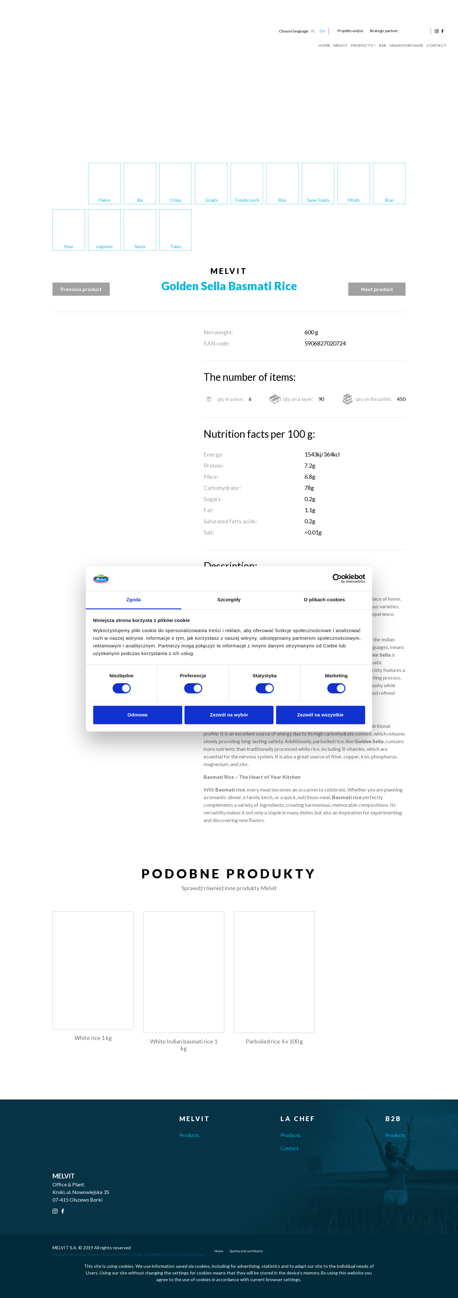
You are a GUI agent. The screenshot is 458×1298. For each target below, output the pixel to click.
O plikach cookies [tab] (324, 599)
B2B (382, 45)
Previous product (81, 289)
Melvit (340, 45)
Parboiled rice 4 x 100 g (274, 1041)
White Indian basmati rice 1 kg (183, 1045)
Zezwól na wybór (229, 714)
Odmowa (138, 714)
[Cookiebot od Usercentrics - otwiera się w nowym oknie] (337, 578)
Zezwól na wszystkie (320, 714)
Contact (437, 45)
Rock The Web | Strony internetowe (168, 1254)
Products (362, 45)
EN (322, 31)
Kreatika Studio (84, 1254)
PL (313, 31)
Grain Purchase (406, 45)
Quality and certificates (246, 1251)
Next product (377, 289)
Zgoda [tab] (133, 599)
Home (324, 45)
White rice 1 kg (93, 1037)
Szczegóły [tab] (228, 599)
